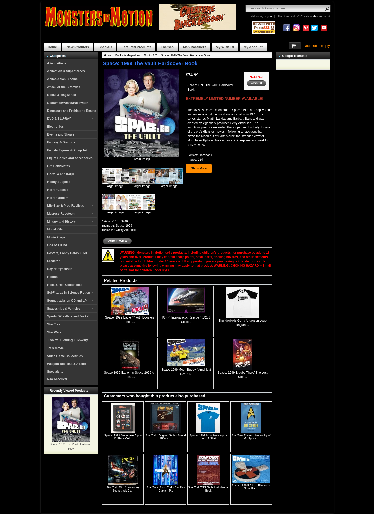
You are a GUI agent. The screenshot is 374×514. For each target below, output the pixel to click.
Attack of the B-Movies (63, 87)
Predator (53, 261)
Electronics (55, 126)
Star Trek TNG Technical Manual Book (208, 489)
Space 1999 (124, 225)
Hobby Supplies (58, 182)
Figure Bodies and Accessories (70, 158)
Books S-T (150, 55)
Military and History (61, 221)
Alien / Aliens (56, 63)
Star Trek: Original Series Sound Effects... (166, 437)
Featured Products (136, 47)
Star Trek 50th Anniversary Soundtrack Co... (123, 489)
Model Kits (55, 229)
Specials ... (55, 371)
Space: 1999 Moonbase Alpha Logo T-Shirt (208, 437)
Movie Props (56, 237)
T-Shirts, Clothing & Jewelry (67, 340)
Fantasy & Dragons (61, 142)
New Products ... (59, 379)
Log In (268, 16)
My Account (253, 47)
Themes (167, 47)
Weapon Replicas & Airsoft (66, 364)
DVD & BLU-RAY (59, 118)
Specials (105, 47)
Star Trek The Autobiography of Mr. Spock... (251, 437)
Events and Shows (60, 134)
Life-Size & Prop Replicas (65, 205)
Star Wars (54, 332)
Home (52, 47)
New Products (77, 47)
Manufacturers (194, 47)
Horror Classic (57, 190)
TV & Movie (55, 348)
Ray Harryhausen (60, 269)
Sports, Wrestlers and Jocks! (68, 316)
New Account (321, 16)
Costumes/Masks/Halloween (67, 103)
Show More (199, 168)
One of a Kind (57, 245)
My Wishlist (225, 47)
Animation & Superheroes (66, 71)
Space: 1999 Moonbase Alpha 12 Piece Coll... (123, 437)
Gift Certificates (58, 166)
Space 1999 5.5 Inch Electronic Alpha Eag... (251, 487)
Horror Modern (58, 198)
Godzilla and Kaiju (60, 174)
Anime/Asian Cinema (62, 79)
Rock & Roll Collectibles (64, 285)
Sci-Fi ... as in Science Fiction (68, 293)
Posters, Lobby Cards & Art (67, 253)
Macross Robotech (61, 213)
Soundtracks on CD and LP (67, 300)
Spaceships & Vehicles (63, 308)
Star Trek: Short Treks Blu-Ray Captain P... (166, 489)
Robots (52, 277)
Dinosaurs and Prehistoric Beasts (71, 111)
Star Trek (53, 324)
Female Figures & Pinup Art (67, 150)
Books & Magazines (61, 95)
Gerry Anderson (126, 230)
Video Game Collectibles (65, 356)
